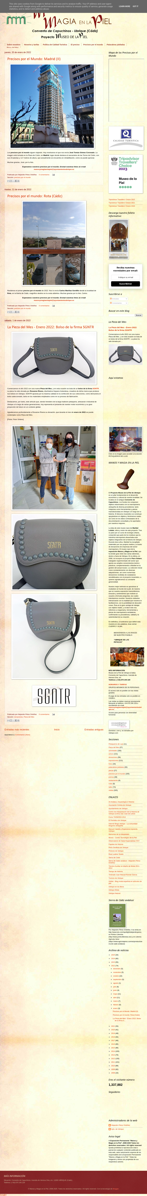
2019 (113, 1033)
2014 (113, 1051)
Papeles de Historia (116, 844)
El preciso (75, 45)
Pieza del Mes (29, 717)
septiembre (117, 979)
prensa (111, 777)
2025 (113, 955)
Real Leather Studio (116, 854)
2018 (113, 1037)
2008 (113, 1073)
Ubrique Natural (114, 893)
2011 (113, 1062)
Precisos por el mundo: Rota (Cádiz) (34, 196)
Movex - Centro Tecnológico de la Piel (123, 838)
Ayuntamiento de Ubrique (118, 808)
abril (115, 998)
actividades (113, 751)
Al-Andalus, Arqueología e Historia (121, 802)
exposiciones (113, 760)
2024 (113, 958)
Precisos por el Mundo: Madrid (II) (33, 59)
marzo (115, 1001)
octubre (116, 976)
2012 (113, 1059)
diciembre (117, 969)
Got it (135, 6)
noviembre (117, 972)
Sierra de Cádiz (114, 858)
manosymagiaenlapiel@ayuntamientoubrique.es (54, 169)
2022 (113, 966)
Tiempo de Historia (116, 871)
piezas (111, 770)
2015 (113, 1048)
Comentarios (116, 303)
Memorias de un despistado (119, 834)
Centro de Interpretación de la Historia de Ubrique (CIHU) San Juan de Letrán (124, 813)
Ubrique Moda (114, 890)
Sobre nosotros (13, 45)
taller (110, 787)
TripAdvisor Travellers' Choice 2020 (122, 206)
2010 (113, 1066)
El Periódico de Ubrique (117, 820)
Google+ (3, 1195)
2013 (113, 1055)
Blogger (116, 1189)
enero (115, 1008)
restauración (113, 780)
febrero (116, 1005)
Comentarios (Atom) (22, 735)
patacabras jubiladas (116, 767)
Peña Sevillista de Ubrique (118, 848)
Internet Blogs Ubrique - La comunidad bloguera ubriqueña (123, 825)
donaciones (18, 717)
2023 (113, 962)
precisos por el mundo (22, 177)
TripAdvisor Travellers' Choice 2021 (122, 203)
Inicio (57, 729)
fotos (110, 764)
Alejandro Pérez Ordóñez (120, 1125)
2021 (113, 1026)
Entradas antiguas (94, 729)
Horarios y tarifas (31, 45)
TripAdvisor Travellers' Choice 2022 (122, 199)
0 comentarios (44, 175)
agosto (116, 983)
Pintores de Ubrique (116, 851)
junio (115, 990)
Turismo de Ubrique (116, 878)
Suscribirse (125, 284)
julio (115, 987)
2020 (113, 1030)
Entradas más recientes (17, 729)
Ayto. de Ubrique (117, 1129)
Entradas (114, 299)
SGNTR (96, 389)
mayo (115, 994)
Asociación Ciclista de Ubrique (120, 805)
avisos (111, 754)
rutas (110, 784)
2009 (113, 1069)
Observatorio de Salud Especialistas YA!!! (124, 841)
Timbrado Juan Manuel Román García (123, 875)
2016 (113, 1044)
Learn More (124, 6)
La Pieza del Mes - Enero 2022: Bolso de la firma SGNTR (50, 327)
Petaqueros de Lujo (116, 744)
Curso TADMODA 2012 (117, 817)
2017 (113, 1040)
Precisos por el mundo (93, 45)
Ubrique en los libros (116, 887)
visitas (111, 790)
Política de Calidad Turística (55, 45)
